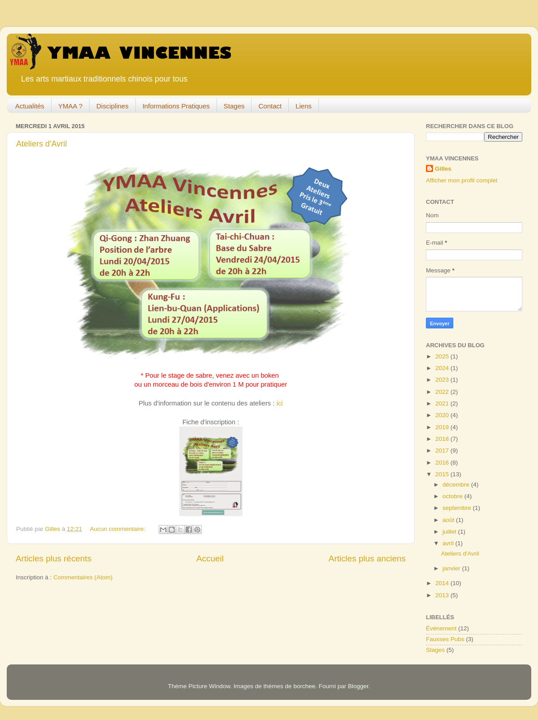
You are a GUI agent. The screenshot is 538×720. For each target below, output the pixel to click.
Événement (441, 628)
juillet (450, 531)
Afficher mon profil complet (462, 180)
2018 (443, 438)
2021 (443, 403)
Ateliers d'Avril (41, 143)
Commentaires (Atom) (83, 577)
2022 (443, 391)
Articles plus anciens (367, 558)
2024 (443, 368)
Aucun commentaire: (118, 529)
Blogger (358, 686)
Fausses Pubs (445, 639)
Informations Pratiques (176, 106)
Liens (303, 106)
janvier (452, 568)
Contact (270, 106)
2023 (443, 379)
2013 (443, 595)
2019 (443, 427)
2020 (443, 415)
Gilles (443, 168)
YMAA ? (70, 106)
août (449, 520)
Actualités (29, 106)
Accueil (210, 558)
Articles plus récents (53, 558)
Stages (234, 106)
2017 (443, 450)
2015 (443, 474)
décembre (457, 484)
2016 (443, 462)
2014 (443, 583)
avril (449, 543)
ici (280, 403)
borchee (304, 686)
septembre (458, 507)
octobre (453, 496)
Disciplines (112, 106)
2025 (443, 356)
